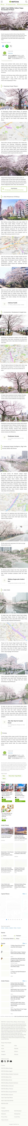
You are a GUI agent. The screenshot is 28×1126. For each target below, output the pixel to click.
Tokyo (2, 4)
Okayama (16, 1054)
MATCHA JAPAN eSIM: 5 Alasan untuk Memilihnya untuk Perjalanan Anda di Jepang (18, 1004)
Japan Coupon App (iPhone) (7, 1097)
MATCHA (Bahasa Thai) (6, 1077)
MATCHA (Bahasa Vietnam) (7, 1088)
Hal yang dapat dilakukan (7, 938)
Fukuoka (3, 1051)
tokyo (15, 927)
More (24, 894)
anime (3, 927)
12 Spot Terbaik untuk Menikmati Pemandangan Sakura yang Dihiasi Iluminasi (21, 837)
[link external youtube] (11, 1061)
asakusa (7, 927)
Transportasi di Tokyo (11, 4)
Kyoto (2, 1048)
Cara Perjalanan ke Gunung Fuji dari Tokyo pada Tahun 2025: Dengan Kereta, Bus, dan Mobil (18, 998)
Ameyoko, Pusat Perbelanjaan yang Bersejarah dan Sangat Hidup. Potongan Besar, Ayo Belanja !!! (20, 795)
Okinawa (16, 1051)
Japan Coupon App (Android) (7, 1100)
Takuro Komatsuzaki (7, 797)
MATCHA (10, 53)
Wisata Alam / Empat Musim (15, 775)
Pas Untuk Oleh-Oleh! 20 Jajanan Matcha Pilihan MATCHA (7, 815)
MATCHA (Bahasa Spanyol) (7, 1094)
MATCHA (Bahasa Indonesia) (7, 1085)
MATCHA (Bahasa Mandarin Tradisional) (9, 1074)
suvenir (19, 927)
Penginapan (17, 935)
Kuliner (3, 935)
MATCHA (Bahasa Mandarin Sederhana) (9, 1082)
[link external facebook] (2, 1061)
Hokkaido (16, 1048)
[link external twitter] (5, 1061)
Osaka (15, 1045)
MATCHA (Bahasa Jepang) (6, 1068)
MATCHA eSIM (4, 1103)
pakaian (11, 927)
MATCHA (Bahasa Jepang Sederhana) (9, 1091)
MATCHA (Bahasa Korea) (6, 1080)
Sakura (4, 778)
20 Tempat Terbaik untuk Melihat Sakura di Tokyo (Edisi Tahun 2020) (20, 869)
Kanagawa (3, 1054)
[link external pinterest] (8, 1061)
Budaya (16, 938)
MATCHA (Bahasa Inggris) (6, 1071)
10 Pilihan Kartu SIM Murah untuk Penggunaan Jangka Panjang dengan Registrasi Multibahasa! (18, 960)
